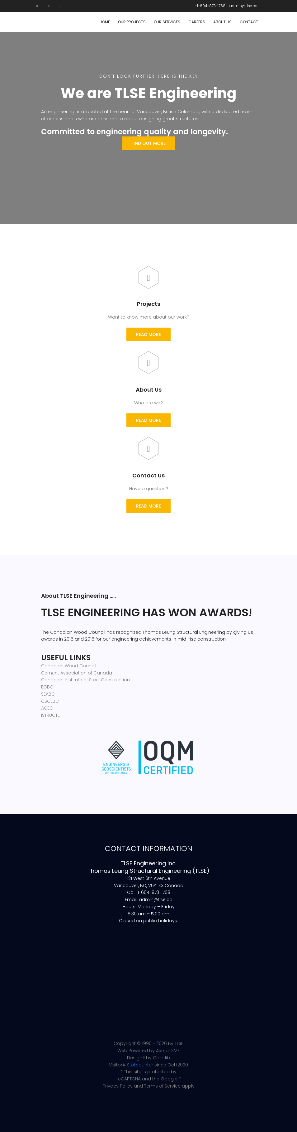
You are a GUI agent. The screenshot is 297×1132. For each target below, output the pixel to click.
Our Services (167, 22)
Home (105, 22)
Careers (196, 22)
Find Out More (148, 143)
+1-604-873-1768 (210, 5)
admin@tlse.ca (243, 5)
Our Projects (132, 22)
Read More (148, 334)
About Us (222, 22)
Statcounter (140, 1065)
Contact (249, 22)
